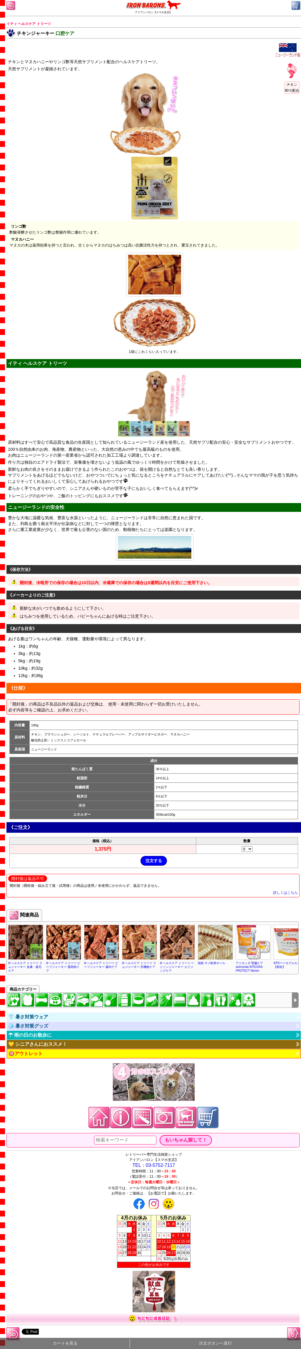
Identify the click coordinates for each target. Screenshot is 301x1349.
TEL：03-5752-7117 (154, 1165)
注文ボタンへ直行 (215, 1343)
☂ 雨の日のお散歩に (30, 1035)
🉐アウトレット (26, 1053)
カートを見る (65, 1343)
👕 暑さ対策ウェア (28, 1016)
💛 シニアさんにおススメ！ (37, 1044)
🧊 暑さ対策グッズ (28, 1025)
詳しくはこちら (285, 893)
